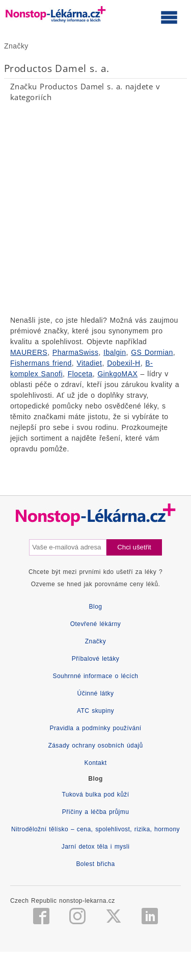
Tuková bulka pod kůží (95, 794)
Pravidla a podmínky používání (95, 728)
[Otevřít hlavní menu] (169, 17)
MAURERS (28, 352)
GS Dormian (152, 352)
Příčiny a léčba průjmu (95, 811)
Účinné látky (95, 693)
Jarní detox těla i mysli (96, 846)
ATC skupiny (95, 710)
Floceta (80, 374)
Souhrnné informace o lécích (96, 676)
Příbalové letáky (96, 658)
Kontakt (96, 762)
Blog (95, 606)
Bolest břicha (95, 864)
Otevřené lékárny (95, 624)
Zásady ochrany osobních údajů (95, 745)
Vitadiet (89, 363)
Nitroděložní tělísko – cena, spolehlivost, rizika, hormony (95, 829)
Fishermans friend (41, 363)
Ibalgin (114, 352)
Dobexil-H (124, 363)
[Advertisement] (95, 208)
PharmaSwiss (75, 352)
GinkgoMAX (117, 374)
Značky (16, 46)
